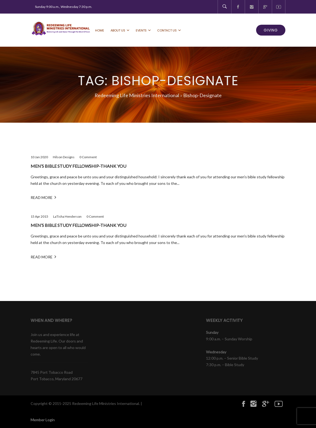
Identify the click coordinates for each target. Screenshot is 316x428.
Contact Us (167, 30)
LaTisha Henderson (67, 216)
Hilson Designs (64, 157)
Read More (43, 197)
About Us (118, 30)
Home (99, 30)
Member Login (43, 419)
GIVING (271, 30)
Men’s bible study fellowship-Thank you (78, 166)
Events (141, 30)
